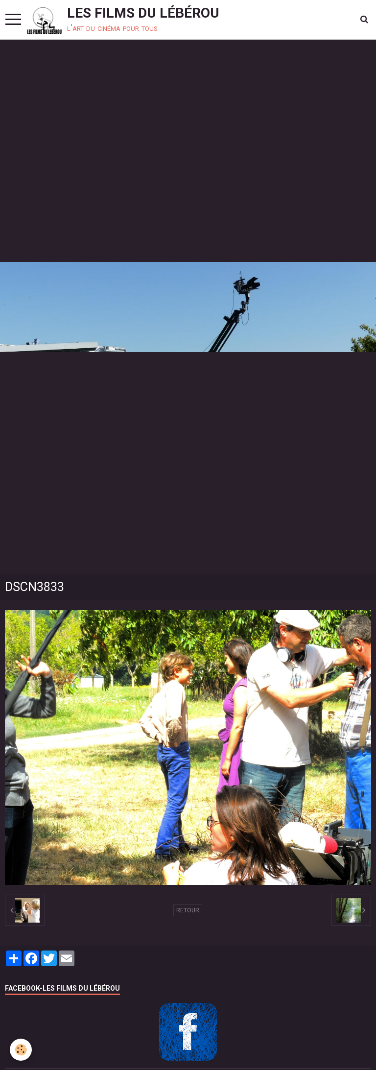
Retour (187, 910)
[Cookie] (21, 1050)
